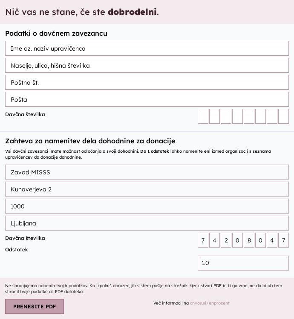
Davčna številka (25, 114)
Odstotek (16, 249)
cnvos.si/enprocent (210, 303)
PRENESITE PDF (34, 306)
